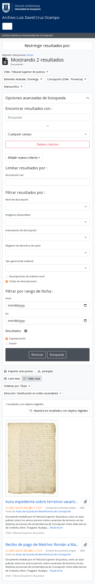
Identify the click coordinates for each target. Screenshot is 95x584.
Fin (7, 313)
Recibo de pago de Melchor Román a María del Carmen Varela (42, 544)
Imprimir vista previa (18, 371)
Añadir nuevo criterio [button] (23, 158)
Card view (12, 378)
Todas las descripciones (23, 281)
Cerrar (29, 55)
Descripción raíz (14, 175)
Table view (31, 378)
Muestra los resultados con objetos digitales (59, 410)
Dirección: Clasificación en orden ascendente (31, 393)
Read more (56, 527)
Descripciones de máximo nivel (26, 276)
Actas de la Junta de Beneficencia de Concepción (43, 511)
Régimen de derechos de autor (23, 245)
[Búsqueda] (47, 117)
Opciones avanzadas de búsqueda (35, 97)
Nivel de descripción (16, 199)
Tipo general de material (19, 261)
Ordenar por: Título (16, 386)
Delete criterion (48, 144)
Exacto (13, 343)
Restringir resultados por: (47, 45)
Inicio (8, 298)
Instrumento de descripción (21, 230)
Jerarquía (45, 371)
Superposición (17, 338)
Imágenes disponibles (18, 214)
